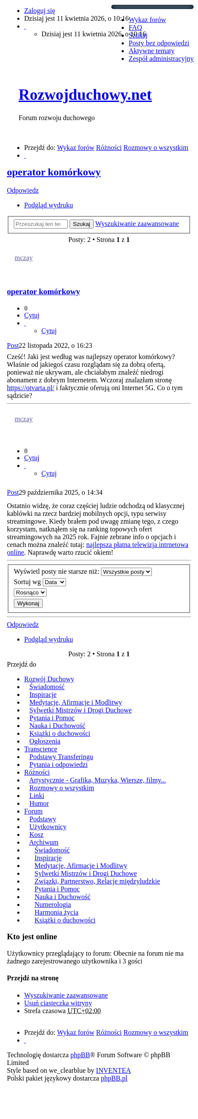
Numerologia (53, 904)
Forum (33, 811)
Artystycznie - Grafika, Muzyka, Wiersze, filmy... (97, 780)
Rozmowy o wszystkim (61, 788)
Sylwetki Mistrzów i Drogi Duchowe (80, 710)
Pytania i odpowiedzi (58, 764)
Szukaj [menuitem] (138, 35)
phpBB (80, 1055)
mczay (24, 257)
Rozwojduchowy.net (85, 94)
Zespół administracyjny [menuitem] (161, 58)
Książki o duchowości (59, 733)
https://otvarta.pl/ (30, 387)
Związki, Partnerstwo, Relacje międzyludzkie (97, 881)
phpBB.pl (114, 1078)
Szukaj (81, 224)
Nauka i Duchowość (57, 725)
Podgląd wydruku (48, 205)
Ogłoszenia (44, 741)
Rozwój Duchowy (49, 679)
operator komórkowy (54, 172)
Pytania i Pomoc (52, 718)
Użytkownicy (47, 826)
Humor (39, 803)
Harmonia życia (57, 912)
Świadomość (47, 686)
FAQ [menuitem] (135, 27)
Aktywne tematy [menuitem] (151, 50)
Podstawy (42, 819)
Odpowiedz (23, 190)
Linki (36, 795)
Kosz (36, 834)
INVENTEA (113, 1070)
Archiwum (43, 842)
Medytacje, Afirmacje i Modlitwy (75, 702)
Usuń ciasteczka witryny (58, 1003)
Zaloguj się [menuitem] (39, 10)
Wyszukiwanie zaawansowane (137, 223)
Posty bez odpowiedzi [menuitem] (159, 43)
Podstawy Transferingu (61, 756)
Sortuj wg (40, 582)
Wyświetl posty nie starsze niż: (83, 572)
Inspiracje (43, 694)
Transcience (40, 749)
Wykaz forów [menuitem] (147, 19)
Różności (37, 772)
